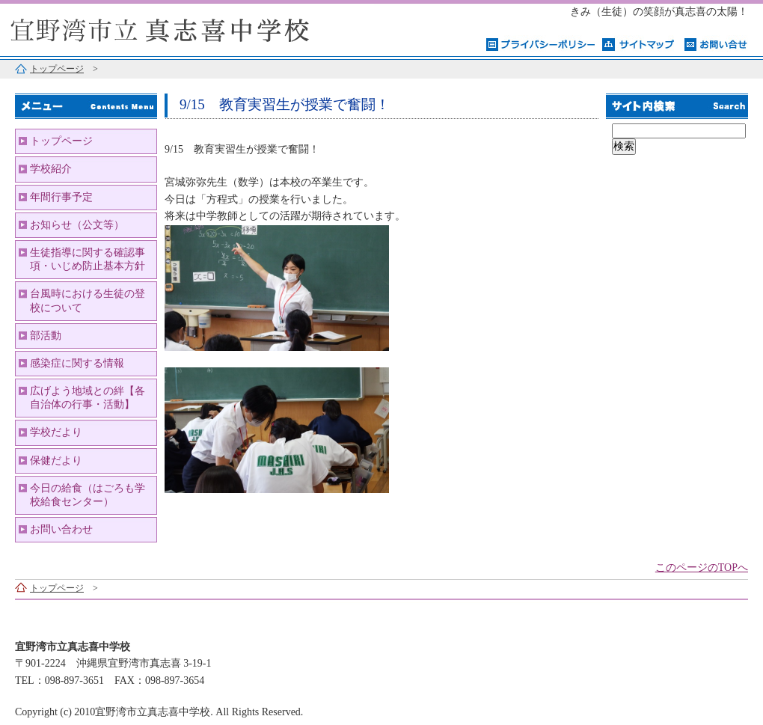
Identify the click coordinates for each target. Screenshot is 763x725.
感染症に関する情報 (77, 363)
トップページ (57, 69)
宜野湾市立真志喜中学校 (187, 28)
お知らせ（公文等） (77, 224)
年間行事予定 (61, 197)
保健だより (56, 460)
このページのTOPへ (701, 567)
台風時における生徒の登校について (87, 300)
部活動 (45, 335)
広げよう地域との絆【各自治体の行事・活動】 (87, 397)
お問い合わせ (61, 529)
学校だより (56, 432)
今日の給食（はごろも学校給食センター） (87, 495)
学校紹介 (51, 168)
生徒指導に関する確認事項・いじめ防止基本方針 (87, 259)
